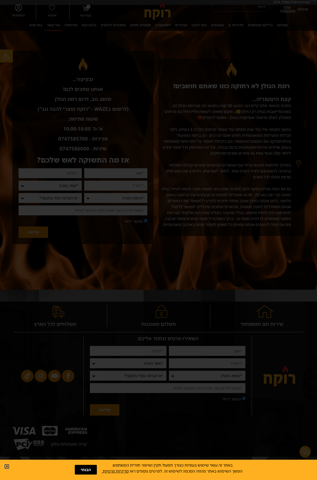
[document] (158, 240)
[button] (7, 466)
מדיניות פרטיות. (115, 471)
